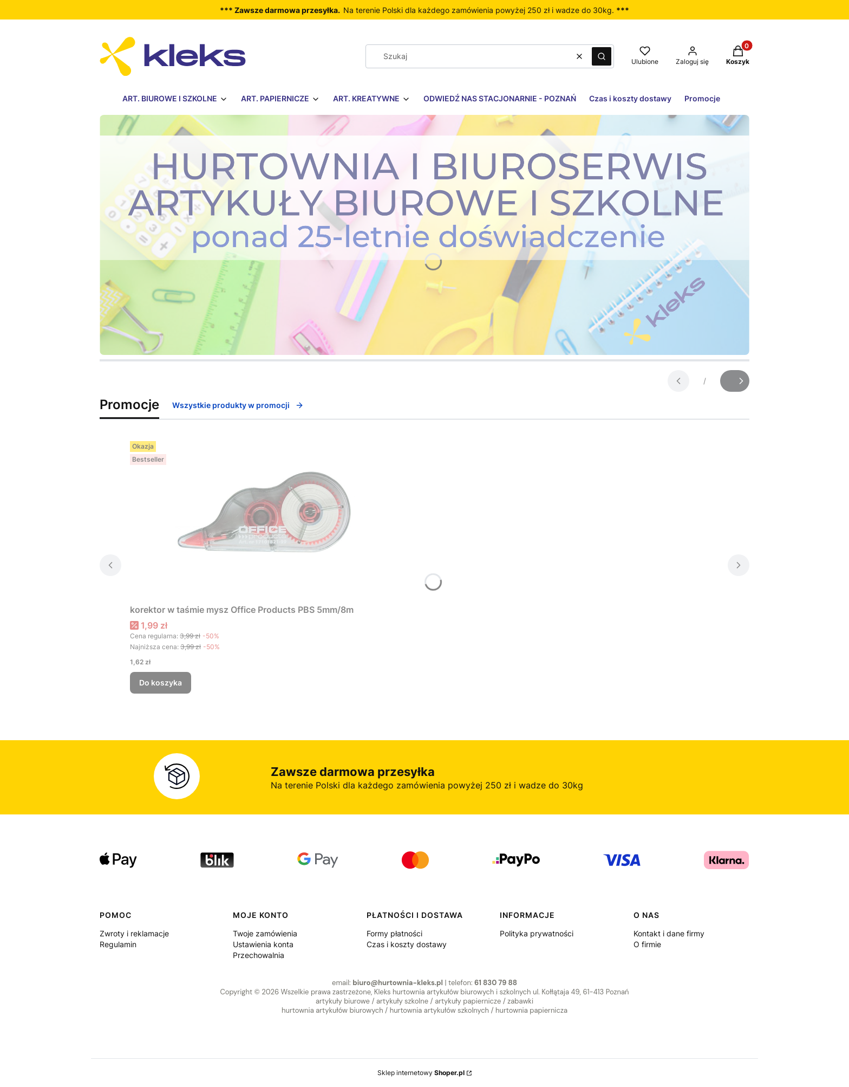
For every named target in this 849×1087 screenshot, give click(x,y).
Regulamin (118, 944)
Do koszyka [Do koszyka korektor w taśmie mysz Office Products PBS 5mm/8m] (160, 682)
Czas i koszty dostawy (407, 944)
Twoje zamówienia (265, 933)
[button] (601, 56)
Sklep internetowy (421, 1073)
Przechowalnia (258, 955)
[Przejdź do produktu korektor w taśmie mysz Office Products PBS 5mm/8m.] (265, 518)
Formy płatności (394, 933)
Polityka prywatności (536, 933)
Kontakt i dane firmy (669, 933)
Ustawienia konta (263, 944)
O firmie (647, 944)
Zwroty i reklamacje (134, 933)
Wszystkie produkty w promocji (238, 405)
